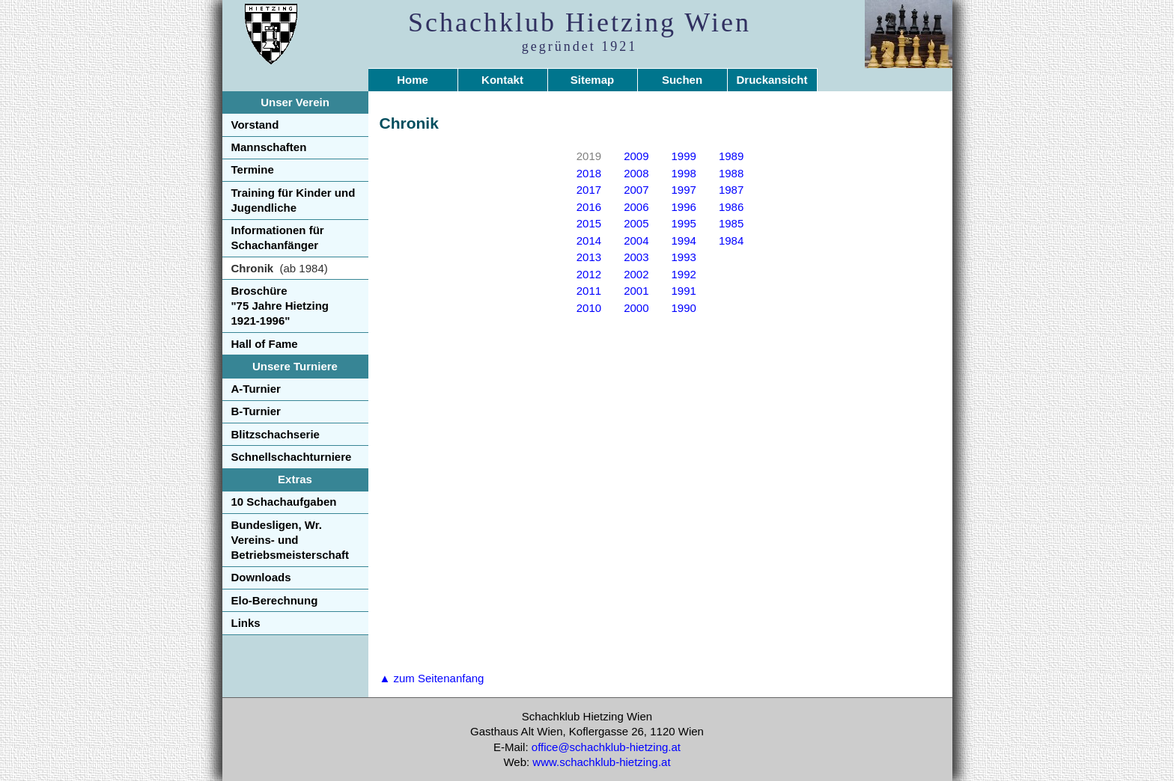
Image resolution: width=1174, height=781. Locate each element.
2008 (636, 173)
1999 (684, 156)
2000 (636, 307)
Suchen (682, 79)
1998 (684, 173)
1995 (684, 223)
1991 (684, 290)
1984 (731, 240)
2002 (636, 274)
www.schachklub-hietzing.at (601, 762)
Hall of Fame (264, 343)
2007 (636, 189)
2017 (589, 189)
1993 (684, 257)
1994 (684, 240)
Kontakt (502, 79)
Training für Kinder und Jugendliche (293, 200)
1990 (684, 307)
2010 (589, 307)
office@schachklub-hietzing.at (606, 747)
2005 (636, 223)
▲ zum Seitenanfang (432, 678)
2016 (589, 206)
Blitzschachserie (275, 434)
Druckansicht (771, 79)
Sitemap (592, 79)
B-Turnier (256, 411)
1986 (731, 206)
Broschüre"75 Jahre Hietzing (280, 306)
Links (246, 622)
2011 (589, 290)
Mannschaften (269, 147)
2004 (636, 240)
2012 (589, 274)
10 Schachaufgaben (284, 501)
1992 (684, 274)
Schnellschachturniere (291, 456)
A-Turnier (256, 388)
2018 (589, 173)
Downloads (261, 577)
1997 (684, 189)
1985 (731, 223)
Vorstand (255, 124)
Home (412, 79)
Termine (252, 169)
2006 (636, 206)
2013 (589, 257)
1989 (731, 156)
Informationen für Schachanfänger (277, 237)
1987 (731, 189)
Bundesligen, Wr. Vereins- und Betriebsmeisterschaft (290, 540)
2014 (589, 240)
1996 (684, 206)
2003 (636, 257)
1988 (731, 173)
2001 (636, 290)
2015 (589, 223)
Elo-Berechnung (274, 600)
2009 (636, 156)
